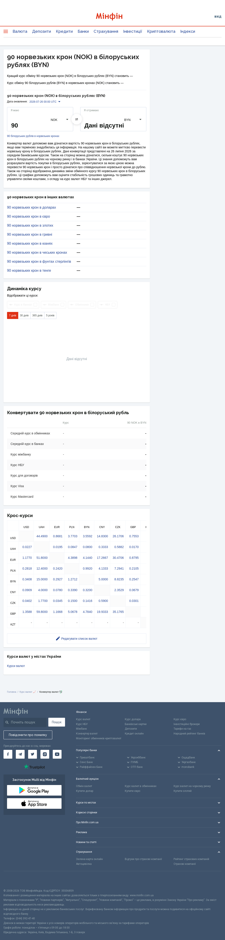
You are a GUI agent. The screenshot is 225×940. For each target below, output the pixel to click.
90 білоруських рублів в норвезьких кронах (33, 136)
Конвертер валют (87, 733)
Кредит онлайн (134, 733)
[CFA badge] (13, 879)
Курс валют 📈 (28, 691)
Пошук (57, 722)
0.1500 (72, 601)
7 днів (12, 315)
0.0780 (57, 590)
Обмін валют (84, 786)
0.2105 (134, 568)
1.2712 (72, 579)
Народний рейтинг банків (189, 733)
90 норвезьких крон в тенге (29, 270)
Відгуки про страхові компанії (143, 859)
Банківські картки (136, 724)
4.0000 (43, 590)
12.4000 (42, 568)
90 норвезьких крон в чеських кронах (37, 252)
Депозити (41, 31)
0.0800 (87, 547)
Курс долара (133, 719)
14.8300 (102, 536)
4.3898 (72, 557)
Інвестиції (132, 31)
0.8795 (134, 557)
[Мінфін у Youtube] (57, 754)
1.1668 (57, 612)
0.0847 (72, 547)
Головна (11, 691)
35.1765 (118, 612)
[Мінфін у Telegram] (20, 754)
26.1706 (118, 536)
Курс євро (180, 719)
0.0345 (57, 601)
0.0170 (134, 547)
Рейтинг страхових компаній (191, 859)
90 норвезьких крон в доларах (31, 207)
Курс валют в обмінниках (140, 786)
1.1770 (27, 557)
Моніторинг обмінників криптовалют (98, 738)
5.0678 (72, 612)
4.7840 (87, 612)
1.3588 (27, 612)
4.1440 (87, 557)
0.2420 (57, 568)
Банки (83, 31)
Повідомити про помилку (28, 735)
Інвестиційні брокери (187, 724)
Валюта (20, 31)
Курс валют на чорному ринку (192, 786)
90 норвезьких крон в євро (28, 216)
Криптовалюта (161, 31)
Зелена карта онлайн (89, 859)
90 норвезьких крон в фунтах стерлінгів (39, 261)
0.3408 (27, 579)
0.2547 (134, 579)
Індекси (187, 31)
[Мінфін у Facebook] (8, 754)
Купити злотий (183, 790)
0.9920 (87, 568)
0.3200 (87, 590)
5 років (50, 315)
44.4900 (42, 536)
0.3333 (103, 547)
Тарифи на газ (182, 728)
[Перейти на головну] (112, 16)
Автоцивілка (84, 863)
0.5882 (119, 547)
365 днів (37, 315)
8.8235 (119, 579)
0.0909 (27, 590)
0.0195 (57, 547)
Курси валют (16, 666)
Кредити (64, 31)
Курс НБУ (82, 724)
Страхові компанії (185, 863)
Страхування (106, 31)
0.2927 (57, 579)
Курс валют (83, 719)
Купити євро (132, 790)
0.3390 (72, 590)
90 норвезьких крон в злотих (30, 225)
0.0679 (134, 590)
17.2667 (102, 557)
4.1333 (103, 568)
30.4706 (118, 557)
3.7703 (72, 536)
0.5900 (103, 601)
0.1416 (87, 601)
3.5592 (87, 536)
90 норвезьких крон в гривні (29, 234)
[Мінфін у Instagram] (44, 754)
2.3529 (119, 590)
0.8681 (57, 536)
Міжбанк (81, 728)
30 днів (24, 315)
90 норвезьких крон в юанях (30, 243)
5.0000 (103, 579)
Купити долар (84, 790)
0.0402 (27, 601)
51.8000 (42, 557)
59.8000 (42, 612)
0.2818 (27, 568)
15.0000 (42, 579)
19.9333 (102, 612)
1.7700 (43, 601)
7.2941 (119, 568)
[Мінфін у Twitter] (32, 754)
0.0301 (134, 601)
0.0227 (27, 547)
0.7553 (134, 536)
